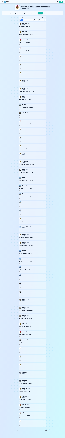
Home (11, 13)
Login (61, 1)
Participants (34, 13)
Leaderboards (18, 13)
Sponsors (46, 13)
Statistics (52, 13)
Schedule (26, 13)
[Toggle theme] (57, 2)
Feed (40, 13)
